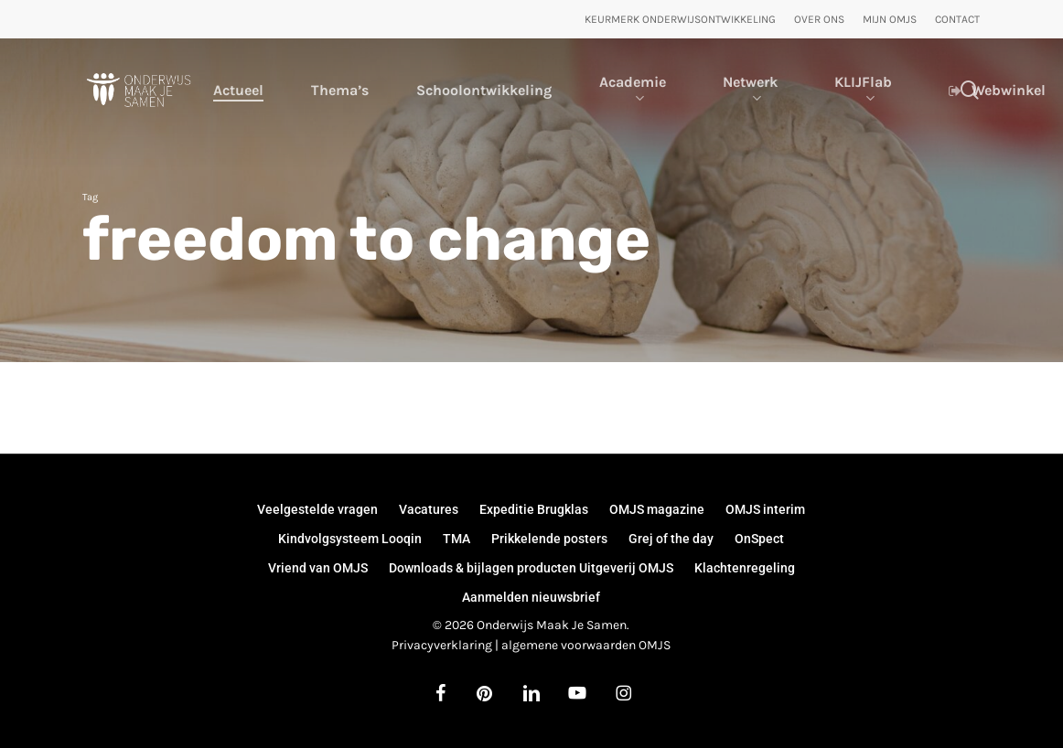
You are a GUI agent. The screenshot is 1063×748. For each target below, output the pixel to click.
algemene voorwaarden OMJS (586, 645)
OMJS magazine (656, 509)
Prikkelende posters (549, 538)
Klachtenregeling (744, 568)
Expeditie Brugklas (533, 509)
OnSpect (759, 538)
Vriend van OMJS (318, 568)
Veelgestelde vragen (317, 509)
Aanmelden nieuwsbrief (531, 597)
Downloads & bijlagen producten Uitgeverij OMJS (531, 568)
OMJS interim (765, 509)
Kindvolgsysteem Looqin (350, 538)
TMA (456, 538)
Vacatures (428, 509)
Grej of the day (671, 538)
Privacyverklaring (442, 645)
